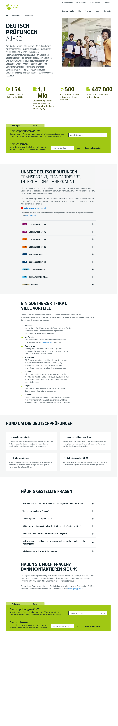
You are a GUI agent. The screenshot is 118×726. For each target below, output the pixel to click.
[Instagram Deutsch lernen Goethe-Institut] (55, 664)
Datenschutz (62, 717)
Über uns (88, 11)
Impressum (50, 717)
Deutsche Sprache (68, 11)
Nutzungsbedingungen (77, 717)
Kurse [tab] (35, 126)
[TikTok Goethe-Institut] (67, 664)
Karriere (97, 11)
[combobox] (87, 136)
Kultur (80, 11)
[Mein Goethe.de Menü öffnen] (95, 2)
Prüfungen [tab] (15, 126)
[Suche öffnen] (57, 2)
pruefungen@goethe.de (76, 604)
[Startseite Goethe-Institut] (12, 7)
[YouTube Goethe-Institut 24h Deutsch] (61, 664)
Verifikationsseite (48, 350)
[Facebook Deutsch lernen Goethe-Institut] (49, 664)
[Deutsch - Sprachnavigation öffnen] (108, 2)
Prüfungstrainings (32, 217)
